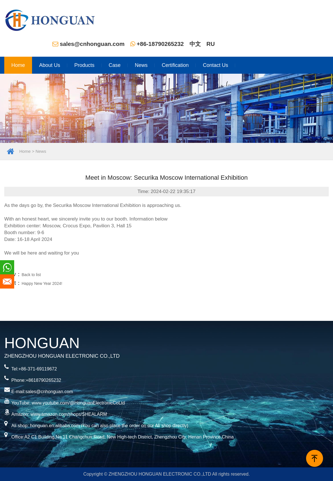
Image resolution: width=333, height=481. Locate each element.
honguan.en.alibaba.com (55, 425)
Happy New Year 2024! (42, 283)
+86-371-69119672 (37, 368)
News (141, 65)
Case (115, 65)
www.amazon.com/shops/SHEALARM (69, 414)
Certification (175, 65)
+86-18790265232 (157, 44)
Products (84, 65)
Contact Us (215, 65)
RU (210, 44)
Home (18, 65)
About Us (49, 65)
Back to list (31, 274)
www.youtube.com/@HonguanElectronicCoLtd (78, 403)
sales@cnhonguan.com (88, 44)
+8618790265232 (43, 380)
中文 (195, 44)
